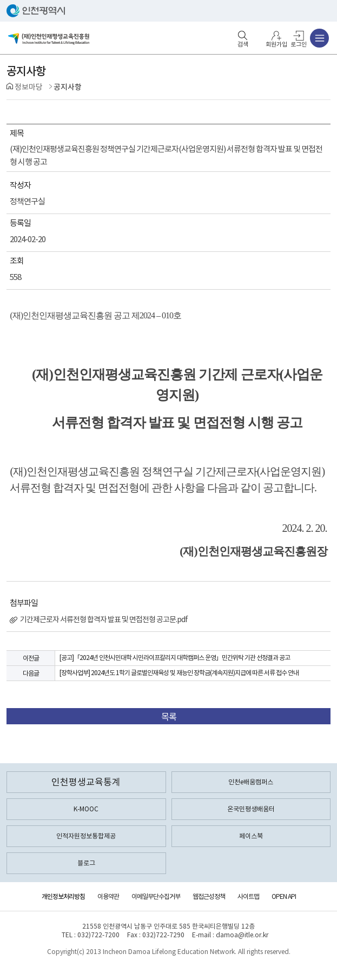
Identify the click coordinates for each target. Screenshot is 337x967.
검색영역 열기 (243, 35)
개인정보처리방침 (63, 896)
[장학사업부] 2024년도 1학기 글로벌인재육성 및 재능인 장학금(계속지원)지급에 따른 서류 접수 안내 (179, 673)
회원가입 (276, 44)
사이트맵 (248, 896)
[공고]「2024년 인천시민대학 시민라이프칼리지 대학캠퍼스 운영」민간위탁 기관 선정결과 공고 (175, 657)
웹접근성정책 (209, 896)
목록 (168, 716)
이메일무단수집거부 (155, 896)
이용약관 (108, 896)
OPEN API (284, 896)
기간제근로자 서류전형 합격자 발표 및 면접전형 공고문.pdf (99, 619)
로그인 (298, 44)
